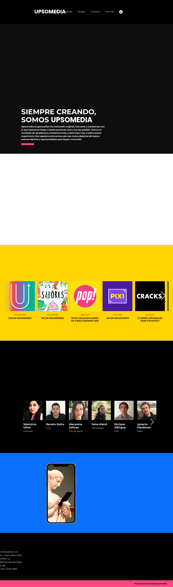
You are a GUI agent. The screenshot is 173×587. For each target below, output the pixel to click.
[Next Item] (163, 295)
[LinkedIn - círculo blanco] (121, 12)
